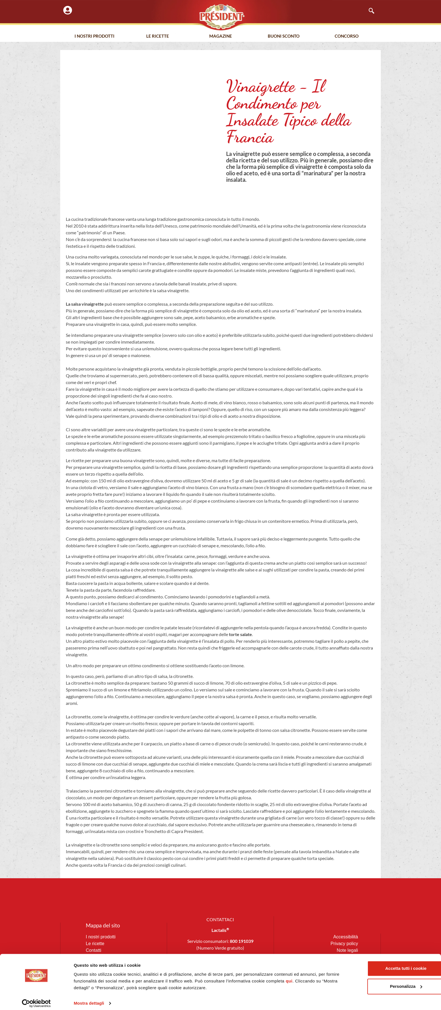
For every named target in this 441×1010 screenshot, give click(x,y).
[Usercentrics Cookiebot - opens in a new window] (36, 999)
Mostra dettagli (89, 999)
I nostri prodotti (94, 36)
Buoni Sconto (284, 36)
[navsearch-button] (368, 11)
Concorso (347, 36)
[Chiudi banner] (432, 958)
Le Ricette (157, 36)
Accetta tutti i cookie (379, 964)
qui (303, 976)
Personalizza (380, 982)
